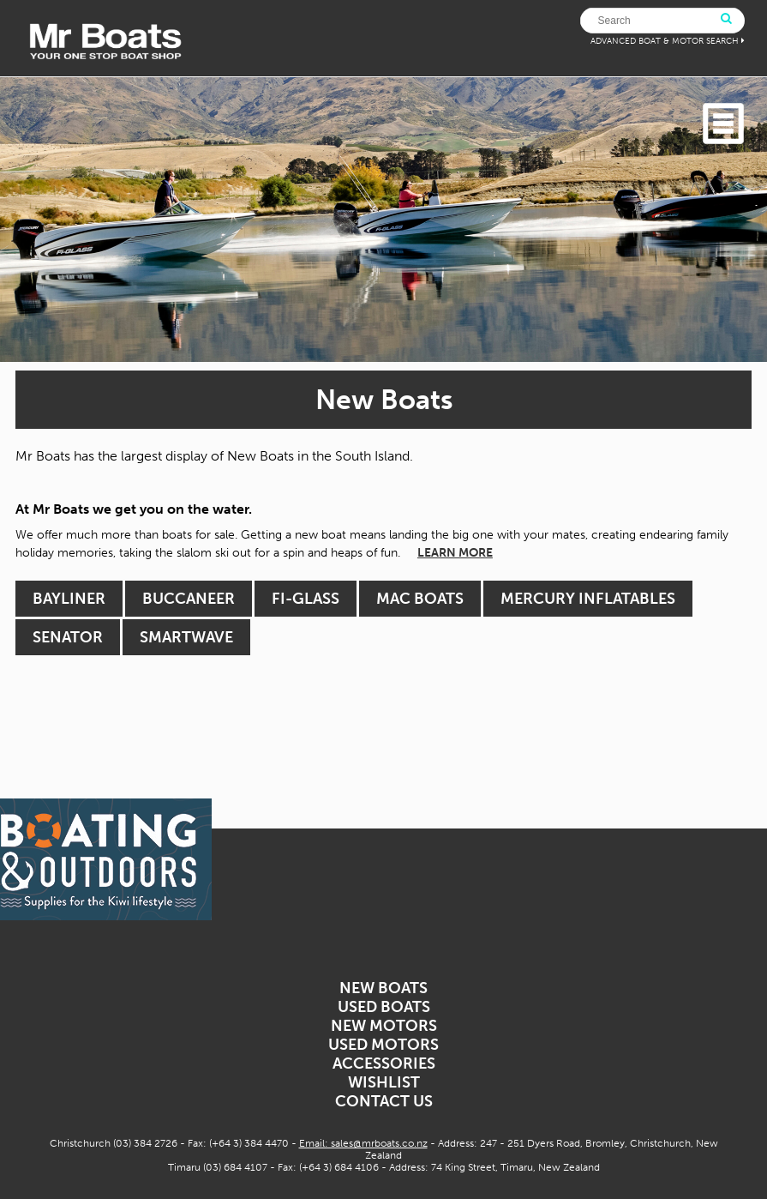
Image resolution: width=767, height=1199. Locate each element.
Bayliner (69, 598)
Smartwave (186, 637)
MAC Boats (420, 598)
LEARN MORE (455, 552)
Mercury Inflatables (587, 598)
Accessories (384, 1063)
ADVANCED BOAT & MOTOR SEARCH (664, 41)
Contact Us (384, 1101)
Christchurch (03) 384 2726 (113, 1143)
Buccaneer (188, 598)
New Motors (384, 1025)
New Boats (383, 988)
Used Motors (383, 1044)
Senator (68, 637)
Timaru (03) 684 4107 (217, 1167)
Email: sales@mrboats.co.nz (363, 1143)
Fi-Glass (305, 598)
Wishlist (384, 1082)
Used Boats (384, 1006)
